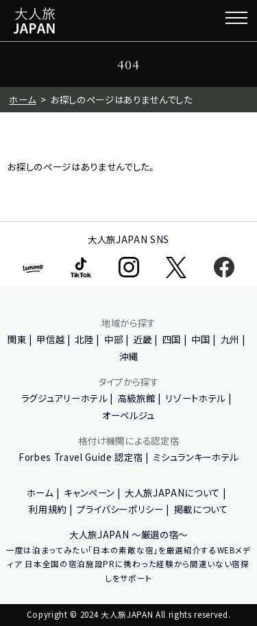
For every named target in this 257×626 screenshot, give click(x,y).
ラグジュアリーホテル (64, 398)
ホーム (22, 99)
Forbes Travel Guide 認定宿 (81, 457)
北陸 (84, 339)
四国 (171, 339)
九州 (230, 339)
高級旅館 (137, 398)
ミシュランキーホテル (195, 457)
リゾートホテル (195, 398)
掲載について (201, 509)
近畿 (142, 339)
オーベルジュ (128, 415)
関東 (17, 339)
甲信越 (50, 339)
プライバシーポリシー (120, 509)
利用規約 (47, 509)
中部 (113, 339)
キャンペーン (89, 492)
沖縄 (128, 356)
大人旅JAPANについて (172, 492)
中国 (200, 339)
